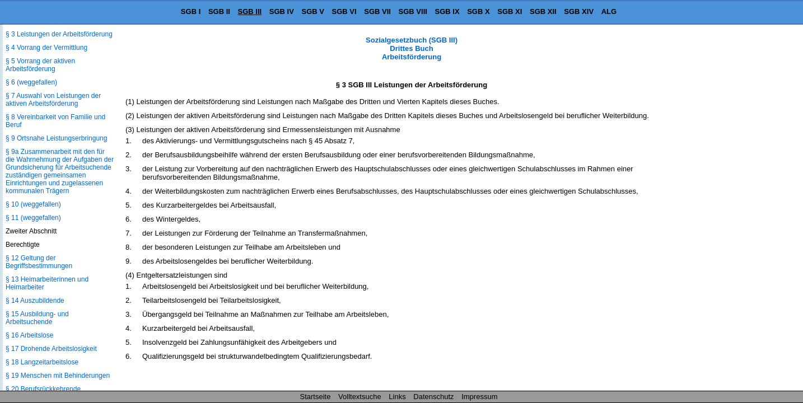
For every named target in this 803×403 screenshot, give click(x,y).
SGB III (250, 11)
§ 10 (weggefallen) (33, 204)
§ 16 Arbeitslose (29, 335)
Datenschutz (433, 396)
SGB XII (543, 11)
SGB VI (344, 11)
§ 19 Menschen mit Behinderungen (58, 375)
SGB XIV (579, 11)
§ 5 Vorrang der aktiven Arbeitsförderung (40, 65)
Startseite (315, 396)
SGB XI (509, 11)
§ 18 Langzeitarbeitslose (42, 362)
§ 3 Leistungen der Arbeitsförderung (59, 34)
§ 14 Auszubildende (35, 300)
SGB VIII (413, 11)
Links (397, 396)
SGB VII (377, 11)
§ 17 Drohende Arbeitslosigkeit (51, 349)
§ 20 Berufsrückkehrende (43, 389)
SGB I (190, 11)
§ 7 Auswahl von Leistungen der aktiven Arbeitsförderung (53, 99)
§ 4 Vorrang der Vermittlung (46, 47)
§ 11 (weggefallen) (33, 218)
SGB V (312, 11)
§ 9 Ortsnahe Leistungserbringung (56, 138)
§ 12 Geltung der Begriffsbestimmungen (39, 262)
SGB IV (281, 11)
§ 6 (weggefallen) (31, 82)
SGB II (219, 11)
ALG (609, 11)
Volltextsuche (359, 396)
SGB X (478, 11)
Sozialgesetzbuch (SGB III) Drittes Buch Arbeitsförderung (411, 48)
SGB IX (447, 11)
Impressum (479, 396)
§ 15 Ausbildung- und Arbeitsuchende (37, 318)
